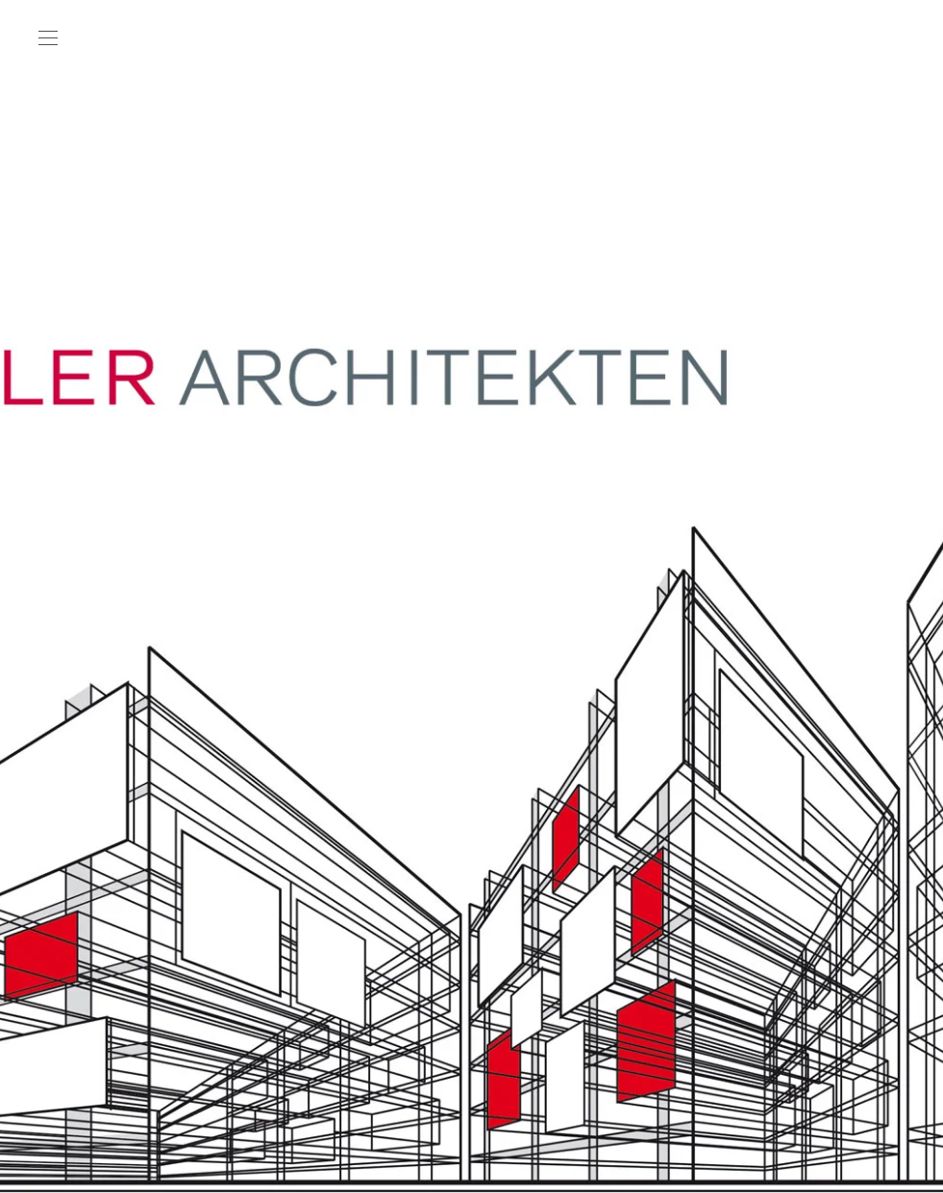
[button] (48, 38)
